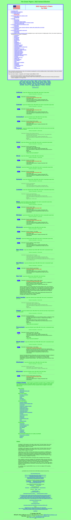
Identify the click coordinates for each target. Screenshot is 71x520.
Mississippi (41, 82)
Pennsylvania (20, 327)
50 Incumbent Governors (15, 12)
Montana (49, 82)
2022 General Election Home (35, 473)
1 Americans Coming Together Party (20, 46)
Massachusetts (28, 82)
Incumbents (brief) (14, 10)
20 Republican (16, 16)
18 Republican (16, 19)
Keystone (21, 413)
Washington (43, 84)
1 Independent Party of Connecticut (20, 54)
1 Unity (15, 67)
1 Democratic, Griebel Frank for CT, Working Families (24, 22)
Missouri (45, 82)
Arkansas (32, 80)
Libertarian (22, 398)
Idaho (30, 81)
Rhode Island (20, 341)
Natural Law (22, 416)
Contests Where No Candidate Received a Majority (35, 478)
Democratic (22, 389)
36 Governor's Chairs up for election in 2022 (19, 15)
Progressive (22, 417)
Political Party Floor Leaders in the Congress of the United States (35, 507)
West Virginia (48, 84)
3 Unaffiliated (16, 42)
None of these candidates (24, 434)
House (39, 489)
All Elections (27, 487)
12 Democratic (16, 32)
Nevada (24, 83)
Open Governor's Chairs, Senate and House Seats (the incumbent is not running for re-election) (35, 495)
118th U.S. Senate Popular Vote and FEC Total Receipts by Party (35, 475)
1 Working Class (17, 68)
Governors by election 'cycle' (35, 491)
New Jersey (35, 83)
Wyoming (37, 85)
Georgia (24, 81)
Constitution (22, 396)
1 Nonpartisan (16, 63)
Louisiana (49, 81)
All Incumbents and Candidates (17, 11)
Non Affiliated (22, 427)
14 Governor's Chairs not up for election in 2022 (20, 24)
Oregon (18, 310)
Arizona (28, 80)
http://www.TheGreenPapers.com (36, 517)
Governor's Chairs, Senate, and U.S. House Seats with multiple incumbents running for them (35, 497)
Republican (22, 392)
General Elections (42, 487)
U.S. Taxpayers (22, 399)
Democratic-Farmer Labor (24, 390)
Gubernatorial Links (35, 87)
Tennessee (27, 84)
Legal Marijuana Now (24, 414)
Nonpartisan (22, 429)
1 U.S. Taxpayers (17, 66)
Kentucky (45, 81)
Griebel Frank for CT (23, 407)
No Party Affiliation (23, 426)
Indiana (36, 81)
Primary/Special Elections (34, 487)
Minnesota (37, 82)
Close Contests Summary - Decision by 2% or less (35, 477)
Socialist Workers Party (24, 418)
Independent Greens (23, 411)
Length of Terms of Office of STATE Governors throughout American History (35, 509)
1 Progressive (16, 64)
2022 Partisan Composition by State (35, 500)
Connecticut (44, 80)
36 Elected (13, 18)
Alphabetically (32, 485)
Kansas (41, 81)
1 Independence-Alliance (18, 51)
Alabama (22, 80)
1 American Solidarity (18, 45)
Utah (33, 84)
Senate (36, 489)
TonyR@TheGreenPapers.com (42, 516)
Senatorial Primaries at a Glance (42, 493)
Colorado (39, 80)
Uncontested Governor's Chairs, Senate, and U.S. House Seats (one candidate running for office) (35, 496)
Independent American (24, 409)
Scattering (22, 436)
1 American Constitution (18, 44)
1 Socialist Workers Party (18, 65)
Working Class (22, 432)
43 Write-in (16, 36)
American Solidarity (23, 402)
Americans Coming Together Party (26, 403)
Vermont (36, 84)
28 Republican (16, 13)
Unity (21, 419)
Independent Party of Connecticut (26, 412)
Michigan (33, 82)
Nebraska (20, 83)
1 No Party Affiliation (17, 59)
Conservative (22, 404)
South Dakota (22, 84)
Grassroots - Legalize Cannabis (25, 406)
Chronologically (28, 481)
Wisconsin (33, 85)
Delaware (48, 80)
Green (21, 397)
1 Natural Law (16, 58)
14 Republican (16, 31)
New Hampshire (29, 83)
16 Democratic (16, 17)
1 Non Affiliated (17, 60)
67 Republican (16, 35)
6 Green (15, 41)
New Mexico (39, 83)
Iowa (39, 81)
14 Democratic (16, 20)
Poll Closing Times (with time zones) (35, 482)
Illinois (33, 81)
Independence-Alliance (24, 408)
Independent (22, 423)
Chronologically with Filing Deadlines (39, 481)
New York (43, 83)
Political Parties (21, 382)
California (36, 80)
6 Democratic (16, 26)
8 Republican (16, 25)
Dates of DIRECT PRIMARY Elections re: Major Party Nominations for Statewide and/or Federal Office (35, 508)
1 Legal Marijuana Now (18, 57)
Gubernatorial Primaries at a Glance (29, 493)
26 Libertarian (16, 39)
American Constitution (24, 394)
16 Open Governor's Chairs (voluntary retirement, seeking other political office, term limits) (27, 27)
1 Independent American (18, 52)
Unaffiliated (22, 431)
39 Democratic (16, 37)
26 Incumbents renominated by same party (19, 30)
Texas (30, 84)
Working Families (23, 421)
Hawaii (27, 81)
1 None (15, 61)
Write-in (21, 437)
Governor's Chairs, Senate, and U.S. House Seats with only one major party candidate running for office (35, 498)
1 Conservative (16, 47)
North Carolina (48, 83)
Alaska (25, 80)
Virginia (39, 84)
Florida (21, 81)
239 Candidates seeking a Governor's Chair (19, 33)
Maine (20, 82)
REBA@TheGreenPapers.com (50, 514)
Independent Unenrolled (24, 424)
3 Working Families (17, 43)
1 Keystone (16, 56)
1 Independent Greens (18, 53)
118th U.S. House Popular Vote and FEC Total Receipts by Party (35, 476)
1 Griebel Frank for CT (18, 50)
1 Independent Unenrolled (19, 55)
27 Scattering (16, 38)
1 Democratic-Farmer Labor (19, 23)
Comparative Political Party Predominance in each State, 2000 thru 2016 (35, 505)
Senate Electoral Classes (35, 503)
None (21, 428)
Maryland (23, 82)
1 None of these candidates (19, 62)
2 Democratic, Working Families (20, 21)
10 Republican (16, 28)
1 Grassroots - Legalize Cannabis (20, 49)
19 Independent (17, 40)
